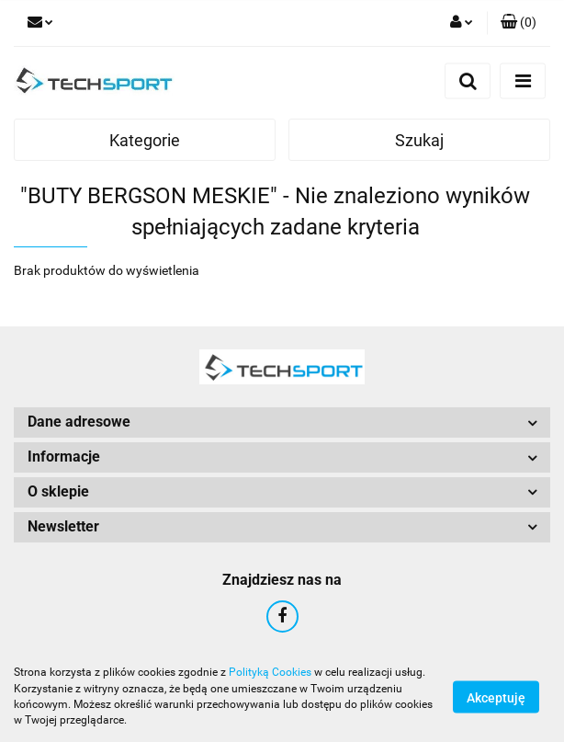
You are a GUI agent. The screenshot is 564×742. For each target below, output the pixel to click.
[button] (518, 23)
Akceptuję (496, 697)
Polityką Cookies (270, 672)
